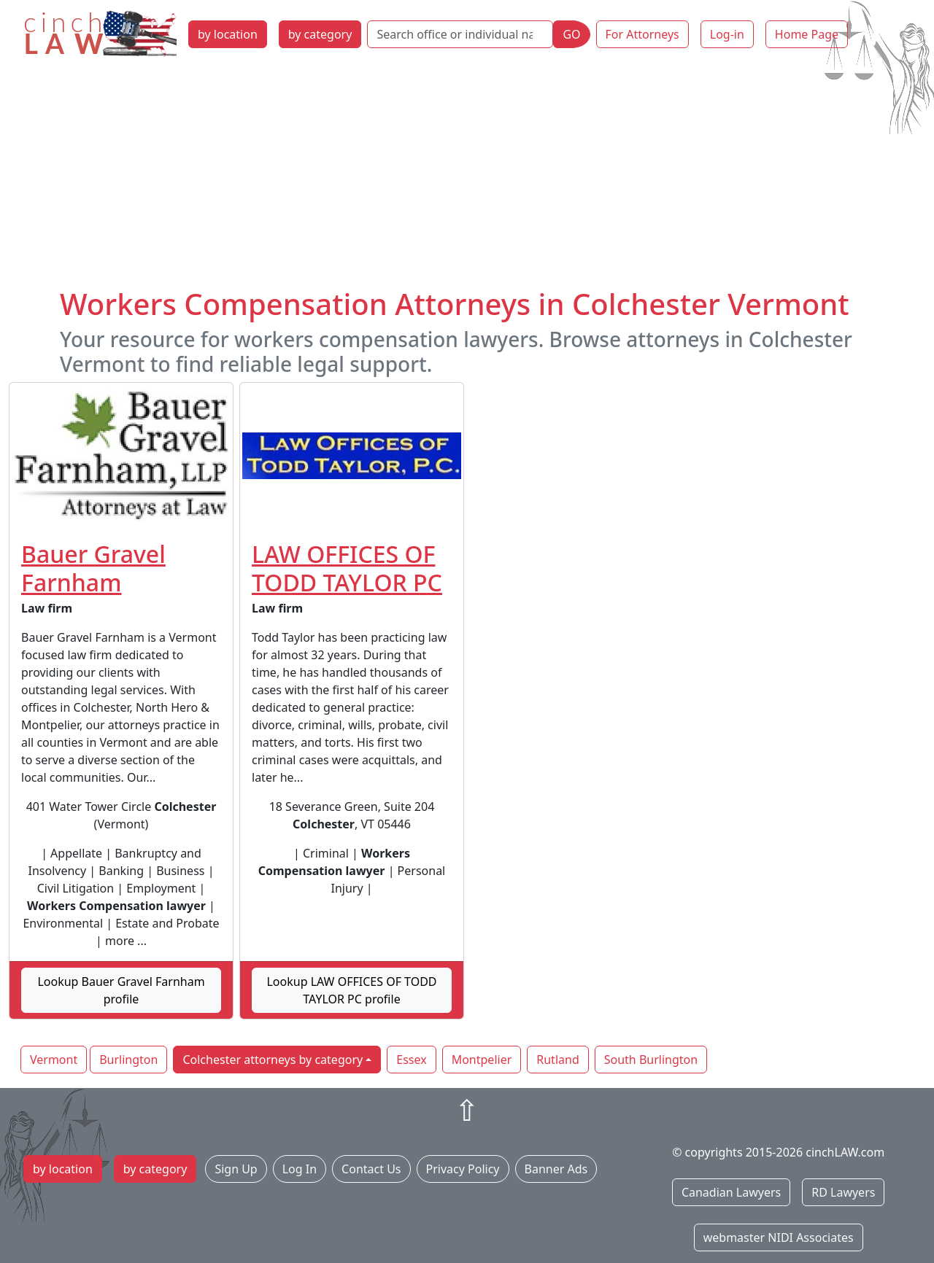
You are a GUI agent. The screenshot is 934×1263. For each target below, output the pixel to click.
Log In (299, 1169)
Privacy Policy (463, 1169)
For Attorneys (642, 34)
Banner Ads (556, 1169)
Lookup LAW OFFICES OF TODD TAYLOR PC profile (351, 990)
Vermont (53, 1060)
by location (228, 34)
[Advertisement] (467, 177)
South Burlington (651, 1060)
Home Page (806, 34)
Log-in (727, 34)
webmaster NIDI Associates (778, 1237)
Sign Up (236, 1169)
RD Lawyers (843, 1192)
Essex (411, 1060)
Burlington (128, 1060)
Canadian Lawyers (731, 1192)
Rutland (557, 1060)
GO (571, 34)
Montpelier (482, 1060)
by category (320, 34)
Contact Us (371, 1169)
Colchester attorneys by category (272, 1060)
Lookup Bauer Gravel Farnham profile (120, 990)
